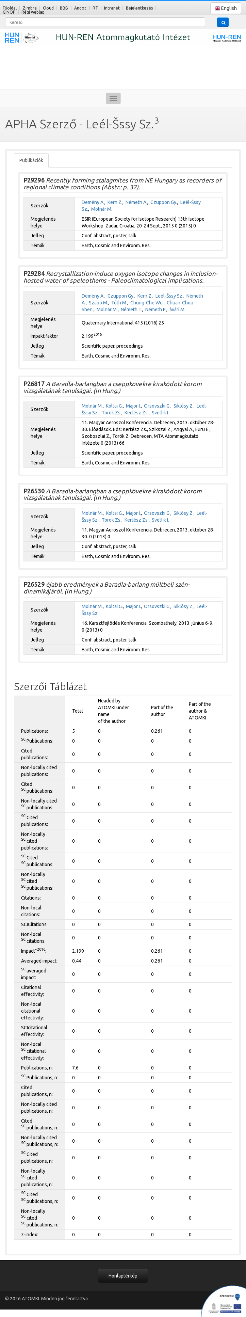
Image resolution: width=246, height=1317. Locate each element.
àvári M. (177, 309)
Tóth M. (119, 302)
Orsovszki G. (157, 406)
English (226, 8)
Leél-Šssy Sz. (169, 296)
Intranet (112, 8)
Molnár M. (101, 209)
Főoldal (10, 8)
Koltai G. (114, 406)
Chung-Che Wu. (147, 302)
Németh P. (155, 309)
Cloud (48, 8)
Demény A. (93, 202)
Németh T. (131, 309)
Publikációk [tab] (31, 160)
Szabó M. (98, 302)
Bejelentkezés (139, 8)
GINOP (9, 12)
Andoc (80, 8)
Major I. (133, 406)
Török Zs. (111, 412)
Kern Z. (115, 202)
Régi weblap (33, 12)
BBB (64, 8)
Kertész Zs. (137, 412)
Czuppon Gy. (163, 202)
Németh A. (136, 202)
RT (95, 8)
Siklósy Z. (184, 406)
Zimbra (30, 8)
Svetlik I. (160, 412)
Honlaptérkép (123, 1276)
